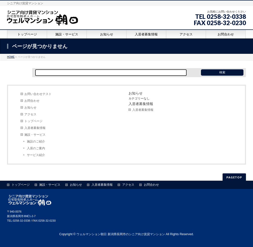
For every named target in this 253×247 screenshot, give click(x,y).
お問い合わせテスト (38, 94)
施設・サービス (35, 134)
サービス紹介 (36, 155)
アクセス (30, 114)
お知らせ (30, 107)
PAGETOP (234, 177)
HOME (11, 57)
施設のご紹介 (36, 141)
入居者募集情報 (35, 128)
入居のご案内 (36, 148)
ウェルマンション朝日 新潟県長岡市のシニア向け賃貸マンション (120, 234)
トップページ (33, 121)
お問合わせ (31, 101)
